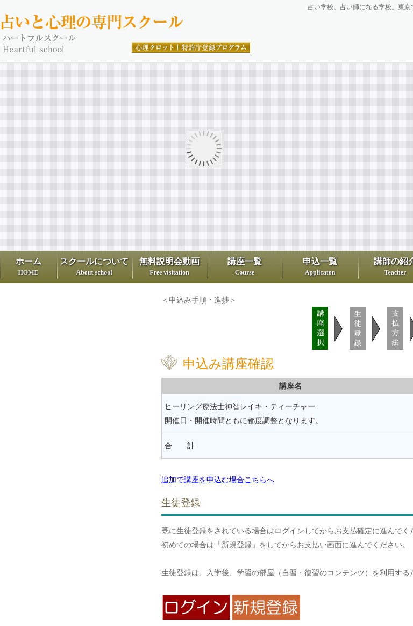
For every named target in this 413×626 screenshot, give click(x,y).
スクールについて (94, 266)
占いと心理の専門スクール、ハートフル (126, 22)
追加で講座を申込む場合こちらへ (217, 479)
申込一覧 (320, 266)
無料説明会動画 (169, 266)
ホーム (28, 266)
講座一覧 (244, 266)
